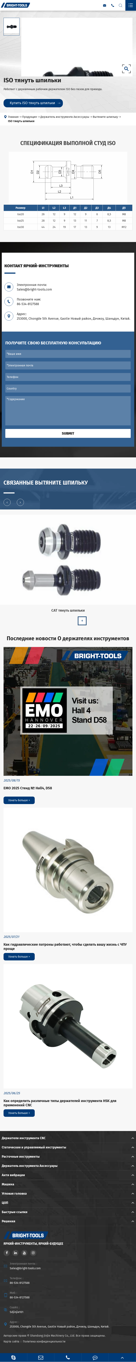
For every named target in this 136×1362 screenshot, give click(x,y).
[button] (7, 504)
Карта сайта (11, 1341)
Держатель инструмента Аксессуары (64, 117)
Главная (13, 117)
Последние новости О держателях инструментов (68, 638)
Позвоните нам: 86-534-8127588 (29, 301)
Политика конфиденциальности (44, 1341)
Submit (68, 433)
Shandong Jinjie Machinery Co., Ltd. (52, 1335)
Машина (8, 1184)
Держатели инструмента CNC (24, 1138)
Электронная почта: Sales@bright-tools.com (34, 287)
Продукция (29, 117)
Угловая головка (14, 1194)
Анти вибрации (13, 1175)
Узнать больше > (19, 800)
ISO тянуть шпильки (21, 121)
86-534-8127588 (20, 1283)
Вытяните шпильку (105, 117)
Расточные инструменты (21, 1157)
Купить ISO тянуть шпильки (35, 103)
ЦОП (5, 1203)
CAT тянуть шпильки (68, 613)
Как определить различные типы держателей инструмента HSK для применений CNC (60, 1103)
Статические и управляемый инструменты (34, 1147)
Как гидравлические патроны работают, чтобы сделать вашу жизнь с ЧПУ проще (65, 946)
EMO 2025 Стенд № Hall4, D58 (28, 788)
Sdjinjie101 (16, 1312)
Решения (8, 1221)
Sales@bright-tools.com (25, 1268)
